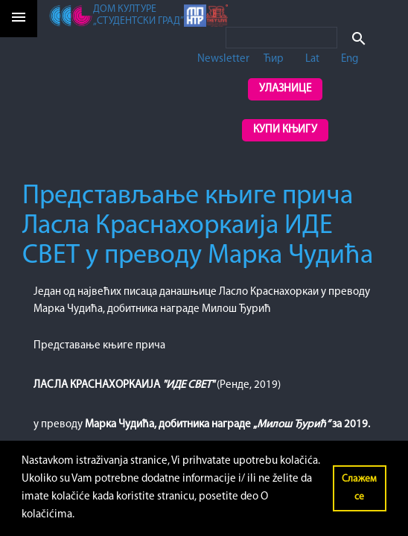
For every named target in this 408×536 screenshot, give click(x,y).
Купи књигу (285, 129)
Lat (312, 59)
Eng (349, 59)
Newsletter (223, 59)
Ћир (274, 59)
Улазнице (285, 89)
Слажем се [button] (359, 488)
